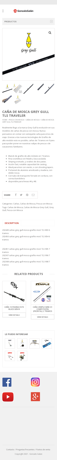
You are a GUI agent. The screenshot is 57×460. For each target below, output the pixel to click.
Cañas (16, 203)
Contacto (10, 449)
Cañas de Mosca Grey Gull (36, 207)
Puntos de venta (43, 449)
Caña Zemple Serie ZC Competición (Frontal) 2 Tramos (42, 309)
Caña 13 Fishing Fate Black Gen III (14, 308)
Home (4, 120)
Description (12, 223)
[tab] (11, 223)
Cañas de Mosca (32, 120)
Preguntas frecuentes (25, 449)
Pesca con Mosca (16, 120)
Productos (28, 21)
